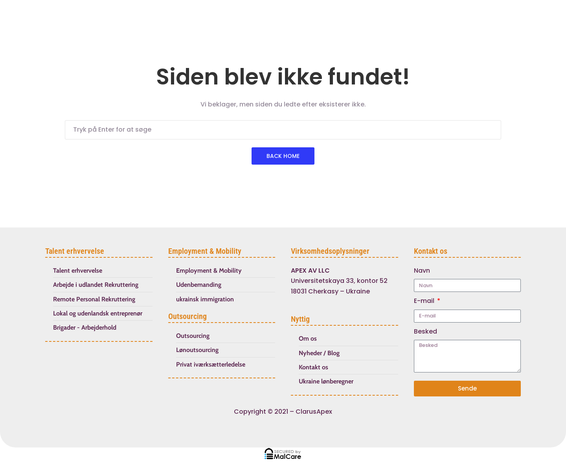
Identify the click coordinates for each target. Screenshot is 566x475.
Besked (425, 331)
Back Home (283, 156)
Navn (422, 270)
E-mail (425, 300)
